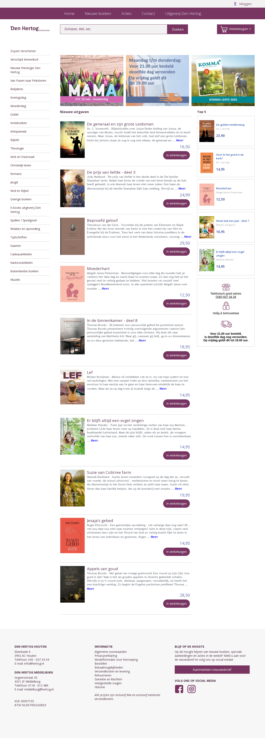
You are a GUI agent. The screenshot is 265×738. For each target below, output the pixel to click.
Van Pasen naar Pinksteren (28, 80)
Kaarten (15, 246)
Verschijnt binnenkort (24, 59)
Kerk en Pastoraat (22, 157)
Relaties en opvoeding (25, 229)
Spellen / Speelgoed (23, 220)
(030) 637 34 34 (226, 297)
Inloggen (242, 4)
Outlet (14, 114)
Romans (16, 174)
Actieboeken (18, 123)
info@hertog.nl (34, 663)
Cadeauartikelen (21, 254)
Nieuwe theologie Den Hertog (25, 70)
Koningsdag (18, 97)
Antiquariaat (18, 131)
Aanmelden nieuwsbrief (212, 669)
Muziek (15, 280)
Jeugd (14, 182)
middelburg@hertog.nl (39, 689)
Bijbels (14, 140)
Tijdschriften (18, 237)
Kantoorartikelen (21, 263)
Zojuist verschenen (23, 51)
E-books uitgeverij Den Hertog (25, 210)
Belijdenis (16, 89)
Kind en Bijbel (19, 191)
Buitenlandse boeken (24, 271)
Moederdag (18, 106)
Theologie (17, 148)
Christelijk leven (20, 165)
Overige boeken (20, 199)
